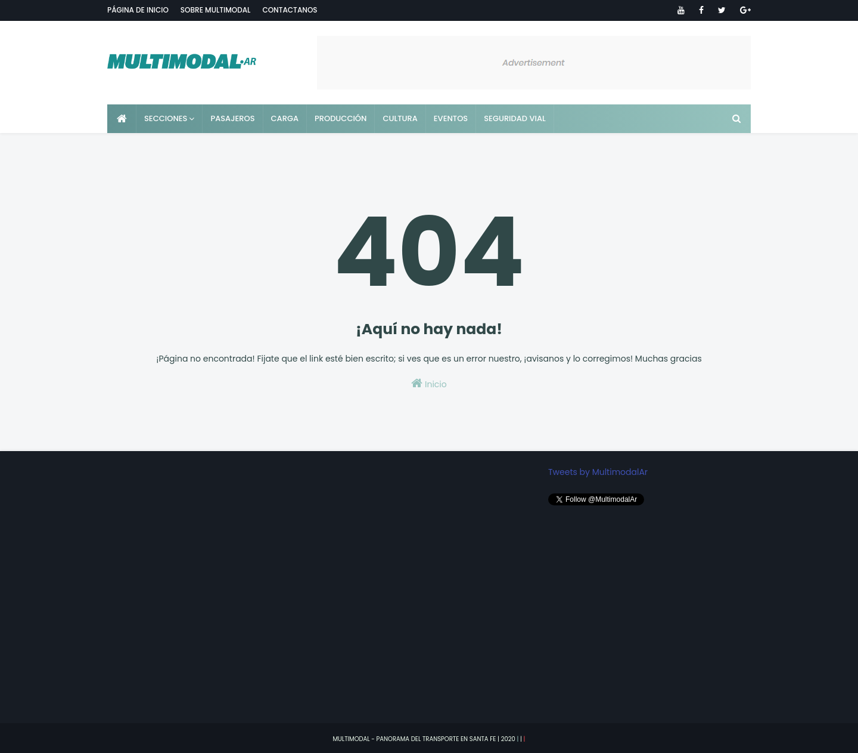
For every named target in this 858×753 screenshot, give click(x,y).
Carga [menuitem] (285, 118)
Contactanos (289, 10)
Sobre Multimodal (216, 10)
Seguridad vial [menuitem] (515, 118)
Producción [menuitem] (340, 118)
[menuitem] (121, 118)
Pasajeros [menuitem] (232, 118)
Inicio (429, 383)
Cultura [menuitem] (400, 118)
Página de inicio (138, 10)
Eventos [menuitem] (451, 118)
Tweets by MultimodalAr (598, 472)
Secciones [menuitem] (165, 118)
